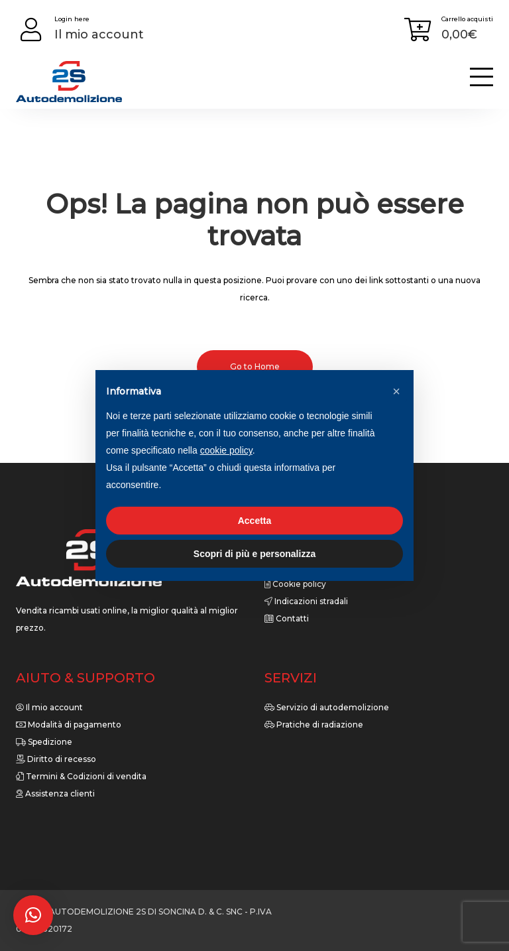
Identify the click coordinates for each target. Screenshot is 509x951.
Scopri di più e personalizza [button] (254, 553)
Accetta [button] (255, 520)
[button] (33, 915)
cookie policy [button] (226, 450)
